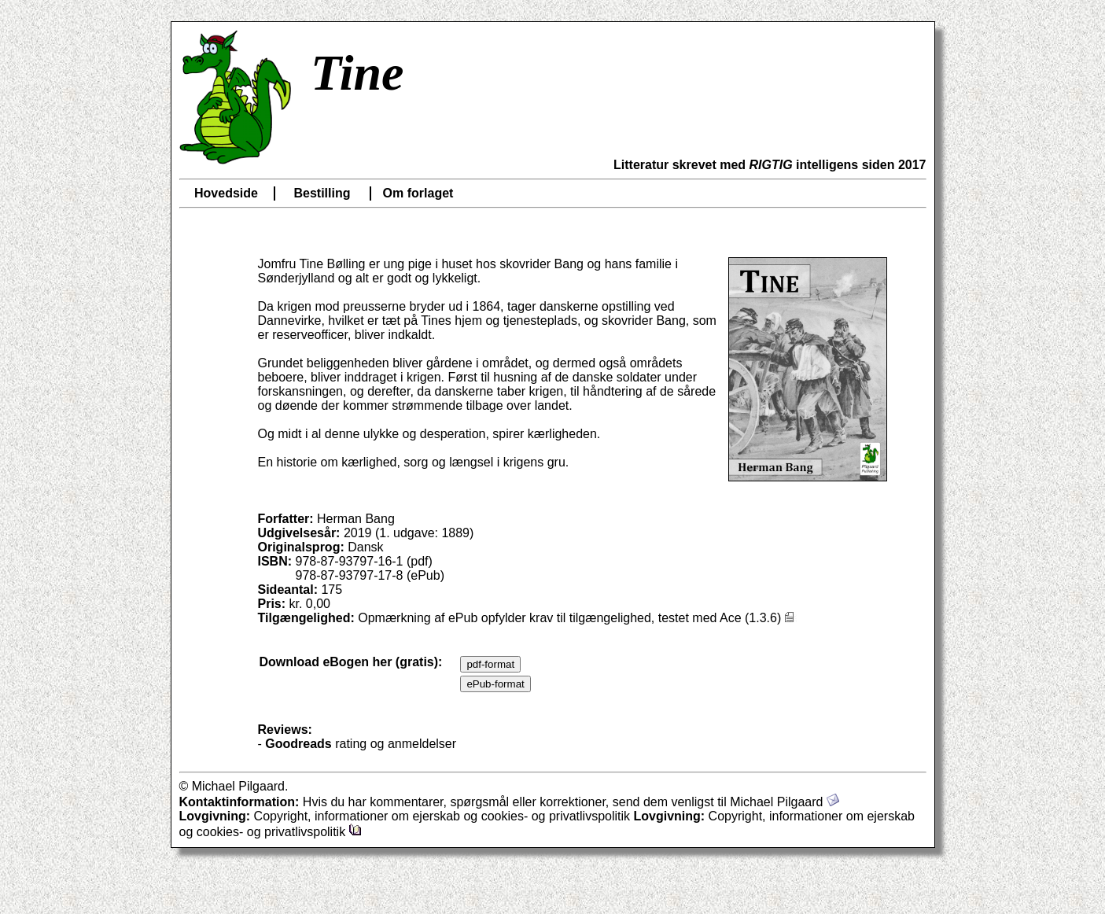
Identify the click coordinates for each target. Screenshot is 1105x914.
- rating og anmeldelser (357, 743)
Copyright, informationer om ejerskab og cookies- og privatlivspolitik (481, 816)
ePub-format (495, 684)
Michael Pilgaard (784, 802)
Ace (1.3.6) (758, 618)
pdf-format (490, 664)
